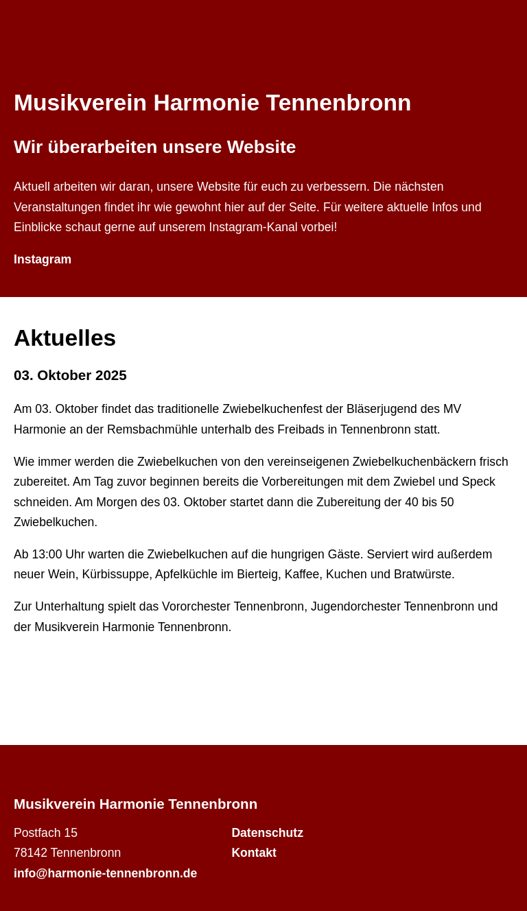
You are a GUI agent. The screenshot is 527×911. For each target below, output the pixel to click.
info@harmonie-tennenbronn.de (105, 873)
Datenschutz (267, 833)
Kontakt (254, 853)
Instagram (42, 259)
